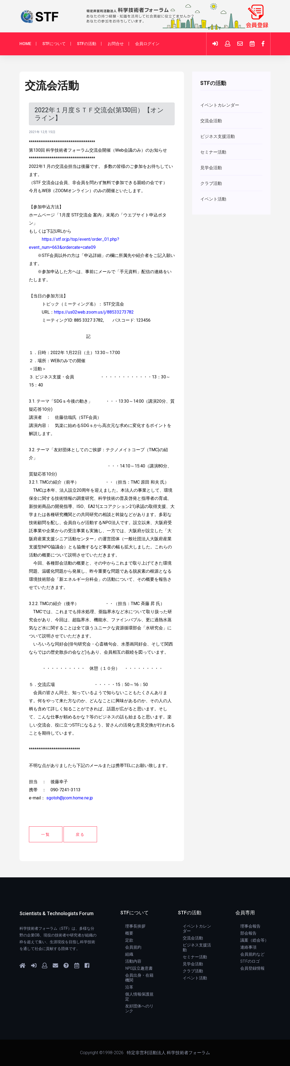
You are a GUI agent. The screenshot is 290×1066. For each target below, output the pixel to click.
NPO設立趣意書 (139, 968)
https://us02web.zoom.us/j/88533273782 (94, 312)
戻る (80, 834)
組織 (129, 954)
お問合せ (116, 43)
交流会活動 (193, 937)
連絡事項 (248, 947)
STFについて (54, 43)
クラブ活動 (193, 970)
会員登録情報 (252, 968)
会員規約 (133, 947)
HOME (25, 43)
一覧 (45, 834)
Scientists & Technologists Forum (56, 913)
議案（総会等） (254, 940)
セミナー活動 (195, 956)
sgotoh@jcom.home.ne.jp (69, 797)
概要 (129, 933)
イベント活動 (195, 977)
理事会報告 (250, 926)
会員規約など (252, 954)
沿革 (129, 986)
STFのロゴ (250, 961)
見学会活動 (193, 963)
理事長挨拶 (135, 926)
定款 (129, 940)
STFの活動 (86, 43)
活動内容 (133, 961)
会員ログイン (147, 43)
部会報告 (248, 933)
